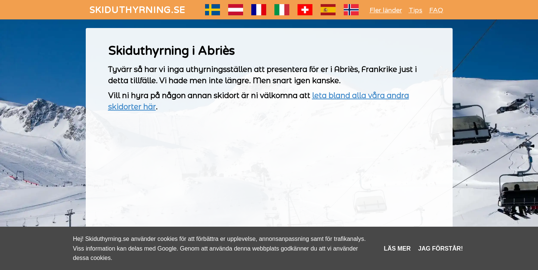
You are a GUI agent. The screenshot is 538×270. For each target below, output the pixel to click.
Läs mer (397, 248)
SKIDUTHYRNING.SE (137, 10)
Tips (415, 10)
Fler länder (385, 10)
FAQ (436, 10)
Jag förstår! (440, 248)
